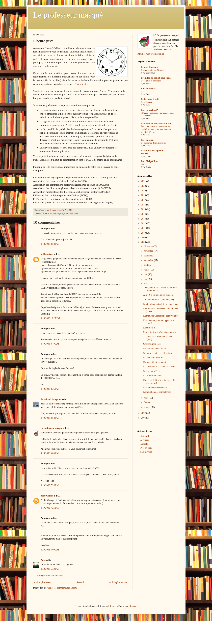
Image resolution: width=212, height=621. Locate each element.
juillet (147, 270)
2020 (143, 186)
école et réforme (49, 213)
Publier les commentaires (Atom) (62, 588)
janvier (147, 407)
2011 (143, 228)
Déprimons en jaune (152, 375)
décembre (148, 246)
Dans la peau (146, 102)
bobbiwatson (47, 254)
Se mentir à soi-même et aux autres (159, 332)
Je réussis (144, 440)
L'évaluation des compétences (157, 392)
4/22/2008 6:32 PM (50, 569)
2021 (143, 181)
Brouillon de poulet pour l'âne (156, 78)
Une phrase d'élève (152, 371)
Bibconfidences (148, 88)
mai (146, 279)
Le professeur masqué (68, 14)
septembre (149, 260)
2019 (143, 190)
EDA (143, 164)
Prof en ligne (146, 448)
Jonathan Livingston (51, 399)
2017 (143, 200)
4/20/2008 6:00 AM (50, 549)
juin (146, 274)
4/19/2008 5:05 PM (50, 453)
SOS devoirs (146, 452)
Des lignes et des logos (151, 80)
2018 (143, 195)
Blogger (132, 606)
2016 (143, 204)
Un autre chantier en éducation (157, 353)
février (147, 402)
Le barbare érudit (150, 99)
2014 (143, 214)
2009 (143, 237)
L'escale (144, 444)
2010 (143, 233)
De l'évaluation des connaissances (159, 366)
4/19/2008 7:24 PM (50, 485)
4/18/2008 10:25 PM (50, 318)
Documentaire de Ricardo (152, 70)
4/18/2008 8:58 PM (50, 244)
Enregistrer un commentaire (50, 575)
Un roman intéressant (153, 357)
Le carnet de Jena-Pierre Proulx (157, 123)
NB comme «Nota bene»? (155, 348)
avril (146, 283)
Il (141, 91)
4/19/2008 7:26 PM (50, 508)
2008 (143, 242)
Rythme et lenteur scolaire (155, 362)
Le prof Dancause (150, 67)
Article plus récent (42, 582)
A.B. (43, 560)
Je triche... (145, 153)
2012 (143, 223)
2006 (143, 418)
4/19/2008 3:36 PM (50, 389)
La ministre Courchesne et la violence (160, 316)
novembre (149, 251)
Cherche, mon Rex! (152, 344)
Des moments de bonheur (155, 387)
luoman (113, 606)
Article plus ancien (118, 582)
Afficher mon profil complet (150, 54)
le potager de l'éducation (67, 213)
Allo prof (144, 436)
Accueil (80, 582)
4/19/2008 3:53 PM (50, 418)
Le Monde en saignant (152, 150)
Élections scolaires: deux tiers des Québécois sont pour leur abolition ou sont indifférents (157, 129)
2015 (143, 209)
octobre (147, 255)
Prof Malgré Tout (149, 161)
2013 (143, 219)
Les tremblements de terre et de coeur (160, 304)
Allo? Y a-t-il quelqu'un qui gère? (158, 295)
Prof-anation (147, 140)
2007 (143, 413)
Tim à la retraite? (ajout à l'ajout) (158, 299)
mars (146, 398)
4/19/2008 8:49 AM (50, 344)
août (146, 265)
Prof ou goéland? (149, 110)
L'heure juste (80, 83)
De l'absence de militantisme (153, 143)
